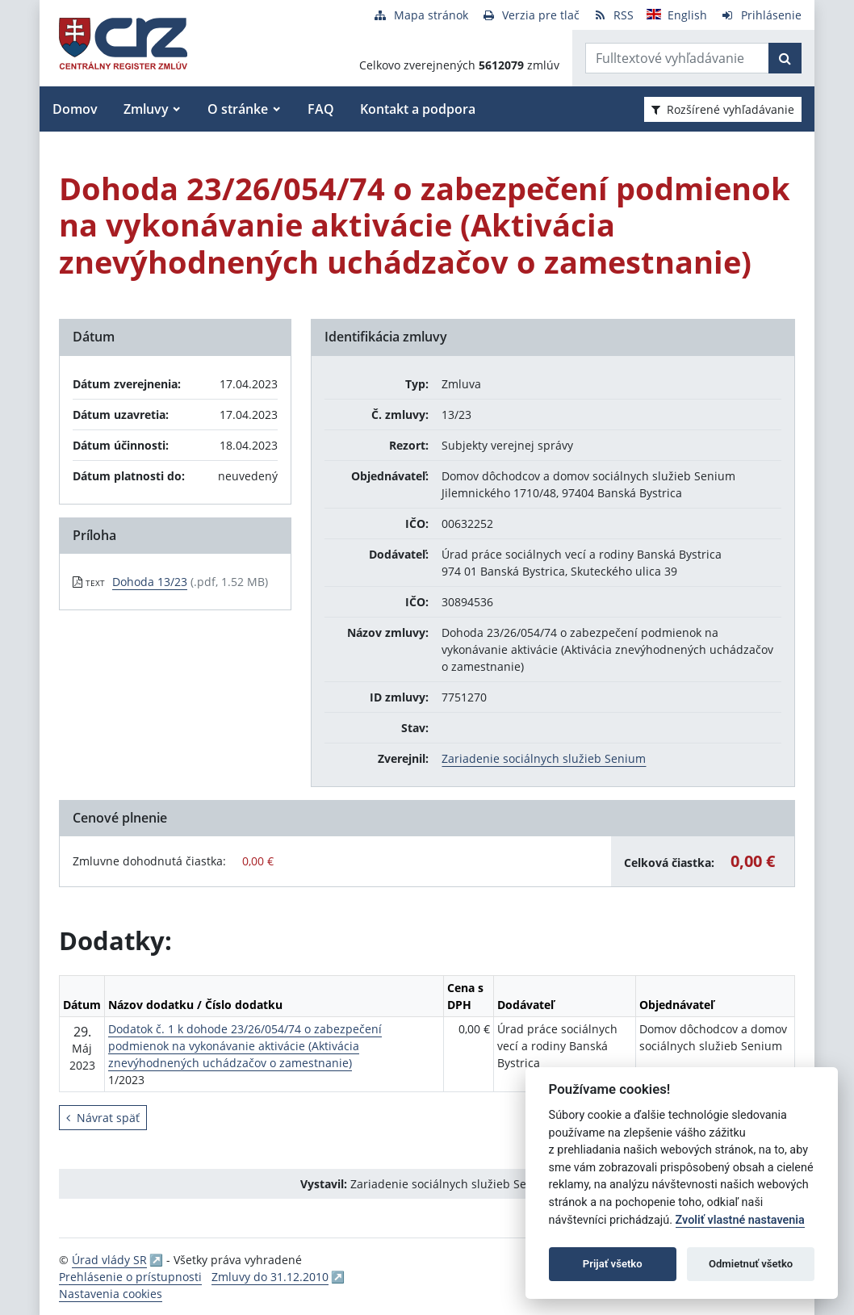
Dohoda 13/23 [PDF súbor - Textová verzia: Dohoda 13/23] (149, 581)
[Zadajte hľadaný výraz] (677, 58)
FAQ (321, 109)
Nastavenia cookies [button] (110, 1293)
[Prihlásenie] (761, 15)
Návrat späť (103, 1117)
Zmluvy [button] (146, 109)
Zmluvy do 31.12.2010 (270, 1276)
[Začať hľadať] (785, 58)
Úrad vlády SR (109, 1259)
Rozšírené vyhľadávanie (722, 109)
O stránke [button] (237, 109)
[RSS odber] (613, 15)
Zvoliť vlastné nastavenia (740, 1220)
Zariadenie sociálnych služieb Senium (544, 758)
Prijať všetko (613, 1264)
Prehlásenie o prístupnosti (130, 1276)
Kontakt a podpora (417, 109)
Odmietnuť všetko (751, 1264)
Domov (75, 109)
